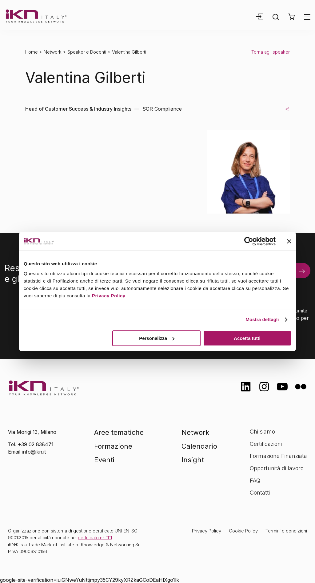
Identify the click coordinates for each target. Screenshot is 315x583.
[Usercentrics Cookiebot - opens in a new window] (249, 241)
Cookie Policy (243, 531)
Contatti (260, 492)
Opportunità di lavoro (277, 468)
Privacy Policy (109, 295)
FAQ (255, 480)
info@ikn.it (34, 452)
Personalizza (156, 338)
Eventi (104, 460)
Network (53, 52)
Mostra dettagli (262, 319)
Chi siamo (262, 431)
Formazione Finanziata (278, 456)
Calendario (199, 446)
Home (31, 52)
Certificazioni (266, 444)
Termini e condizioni (286, 531)
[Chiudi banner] (289, 241)
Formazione (113, 446)
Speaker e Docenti (86, 52)
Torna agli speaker (270, 52)
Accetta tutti (247, 338)
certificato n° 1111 (95, 537)
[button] (291, 17)
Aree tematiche (119, 432)
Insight (192, 460)
